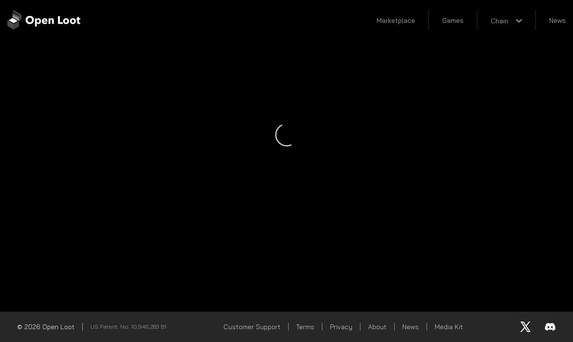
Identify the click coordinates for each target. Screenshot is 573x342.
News (557, 20)
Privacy (341, 327)
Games (453, 20)
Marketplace (396, 20)
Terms (305, 327)
